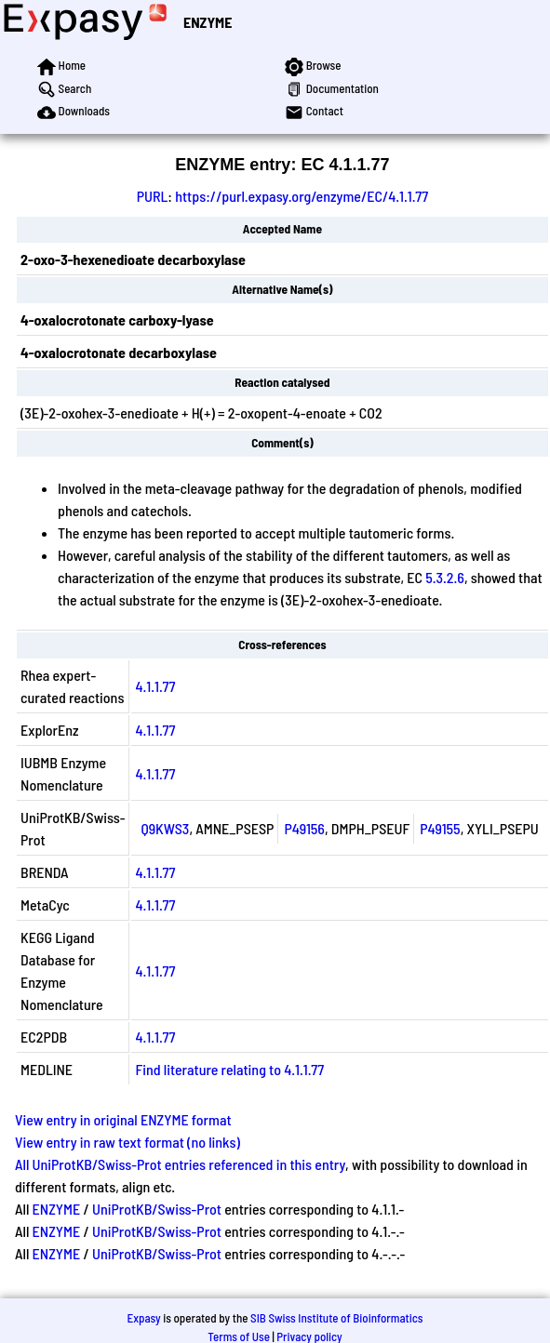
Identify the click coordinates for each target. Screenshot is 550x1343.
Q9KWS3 (165, 828)
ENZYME (207, 22)
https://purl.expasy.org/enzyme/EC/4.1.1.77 (301, 196)
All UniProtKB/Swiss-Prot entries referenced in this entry (180, 1164)
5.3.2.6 (444, 577)
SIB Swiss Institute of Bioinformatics (336, 1317)
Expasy (143, 1317)
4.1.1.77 (155, 686)
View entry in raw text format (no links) (127, 1141)
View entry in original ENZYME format (123, 1119)
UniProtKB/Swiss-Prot (156, 1208)
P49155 (440, 828)
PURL (152, 196)
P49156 (304, 828)
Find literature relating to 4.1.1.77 (229, 1069)
